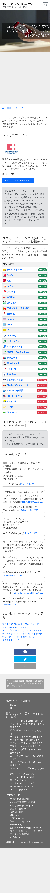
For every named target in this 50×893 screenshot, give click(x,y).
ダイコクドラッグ (10, 685)
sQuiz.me (14, 860)
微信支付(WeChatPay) (16, 352)
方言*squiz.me (17, 863)
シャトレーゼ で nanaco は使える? (27, 766)
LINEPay (9, 303)
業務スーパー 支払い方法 (22, 819)
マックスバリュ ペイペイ (22, 829)
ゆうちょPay (11, 341)
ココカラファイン (15, 108)
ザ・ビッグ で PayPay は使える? (26, 782)
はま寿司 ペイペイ (19, 825)
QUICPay (9, 336)
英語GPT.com (16, 857)
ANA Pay (9, 374)
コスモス (22, 672)
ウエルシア (7, 669)
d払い (8, 281)
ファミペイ (10, 412)
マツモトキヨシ (23, 679)
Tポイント (10, 401)
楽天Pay (9, 297)
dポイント (10, 369)
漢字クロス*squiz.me (20, 867)
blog (12, 753)
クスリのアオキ (9, 672)
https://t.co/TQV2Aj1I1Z (31, 547)
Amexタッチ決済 (13, 390)
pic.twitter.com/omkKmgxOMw (28, 638)
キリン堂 (6, 682)
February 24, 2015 (29, 556)
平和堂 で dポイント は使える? (25, 792)
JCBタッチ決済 (12, 396)
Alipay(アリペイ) (13, 346)
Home (13, 750)
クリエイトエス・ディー (32, 676)
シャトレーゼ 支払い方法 (22, 822)
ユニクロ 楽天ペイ (19, 835)
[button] (25, 697)
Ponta (8, 407)
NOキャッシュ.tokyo (20, 887)
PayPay (9, 275)
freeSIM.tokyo (16, 870)
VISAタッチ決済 (13, 380)
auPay (8, 286)
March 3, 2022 (27, 529)
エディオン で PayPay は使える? (26, 788)
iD (6, 330)
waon (7, 325)
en (45, 5)
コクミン (32, 682)
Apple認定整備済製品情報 (22, 848)
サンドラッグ (8, 679)
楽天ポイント (11, 363)
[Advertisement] (25, 78)
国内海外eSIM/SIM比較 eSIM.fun (25, 873)
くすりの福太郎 (19, 682)
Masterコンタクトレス (16, 385)
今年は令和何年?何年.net (22, 851)
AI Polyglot (15, 882)
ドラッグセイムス (10, 676)
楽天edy (9, 314)
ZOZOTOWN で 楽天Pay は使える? (27, 814)
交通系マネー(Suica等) (16, 308)
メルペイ (9, 292)
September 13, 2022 (12, 621)
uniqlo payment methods (21, 832)
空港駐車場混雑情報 (19, 844)
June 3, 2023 (31, 579)
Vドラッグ (37, 679)
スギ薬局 (18, 669)
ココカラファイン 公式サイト (18, 180)
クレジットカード (13, 269)
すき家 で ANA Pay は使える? (24, 785)
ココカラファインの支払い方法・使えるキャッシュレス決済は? (28, 30)
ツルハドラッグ (31, 669)
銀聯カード (10, 358)
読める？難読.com (19, 854)
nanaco (8, 319)
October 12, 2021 (11, 650)
